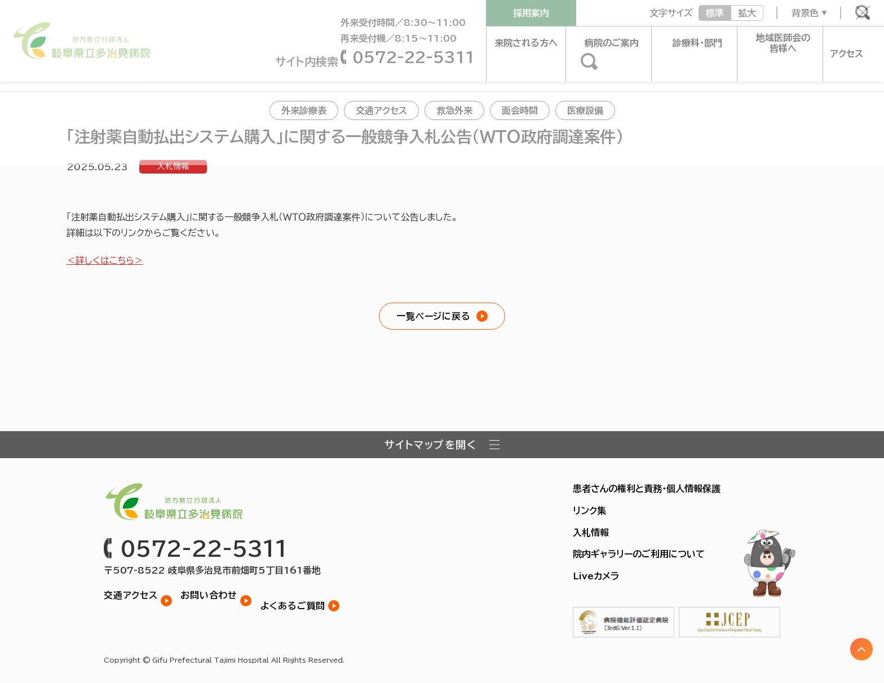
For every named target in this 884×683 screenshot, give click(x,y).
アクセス (844, 42)
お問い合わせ (214, 594)
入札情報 (173, 167)
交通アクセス (131, 594)
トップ (21, 75)
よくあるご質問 (304, 594)
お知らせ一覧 (72, 75)
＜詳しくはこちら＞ (105, 260)
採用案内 (531, 12)
